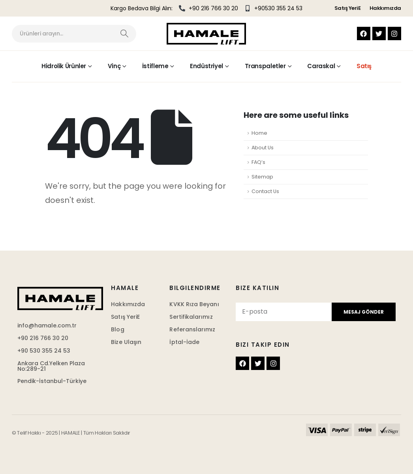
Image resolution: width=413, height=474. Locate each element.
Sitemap (262, 176)
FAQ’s (258, 162)
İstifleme (155, 66)
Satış (364, 66)
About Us (263, 147)
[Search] (125, 34)
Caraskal (321, 66)
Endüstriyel (206, 66)
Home (259, 133)
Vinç (114, 66)
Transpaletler (265, 66)
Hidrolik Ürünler (63, 66)
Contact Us (265, 191)
